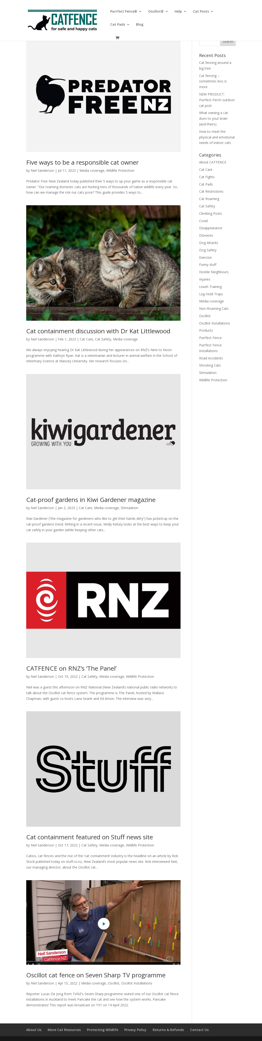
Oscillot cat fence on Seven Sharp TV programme (96, 975)
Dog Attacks (208, 242)
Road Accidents (211, 358)
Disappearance (210, 228)
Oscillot (113, 983)
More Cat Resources (64, 1029)
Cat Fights (207, 177)
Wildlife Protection (120, 170)
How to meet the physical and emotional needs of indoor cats (217, 137)
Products (206, 330)
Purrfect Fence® (123, 12)
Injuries (204, 279)
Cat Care (86, 339)
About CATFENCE (212, 162)
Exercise (205, 257)
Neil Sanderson (42, 170)
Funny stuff (207, 264)
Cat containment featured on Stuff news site (89, 837)
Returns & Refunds (168, 1029)
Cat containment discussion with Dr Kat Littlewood (98, 331)
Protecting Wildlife (102, 1029)
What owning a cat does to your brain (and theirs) (213, 118)
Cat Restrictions (211, 191)
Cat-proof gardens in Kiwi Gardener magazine (91, 499)
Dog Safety (208, 250)
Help (178, 12)
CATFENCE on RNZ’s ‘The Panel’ (71, 668)
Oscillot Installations (136, 983)
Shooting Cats (210, 365)
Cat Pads (117, 25)
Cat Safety (103, 339)
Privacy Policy (135, 1029)
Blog (139, 25)
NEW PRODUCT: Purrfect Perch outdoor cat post (217, 100)
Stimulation (129, 508)
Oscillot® (156, 12)
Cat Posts (201, 12)
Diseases (206, 235)
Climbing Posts (210, 213)
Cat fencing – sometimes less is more (213, 81)
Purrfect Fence (210, 337)
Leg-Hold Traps (211, 294)
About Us (33, 1029)
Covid (203, 221)
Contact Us (199, 1029)
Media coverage (92, 170)
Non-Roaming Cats (214, 308)
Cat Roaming (209, 198)
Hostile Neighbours (214, 272)
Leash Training (210, 286)
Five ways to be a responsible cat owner (82, 162)
